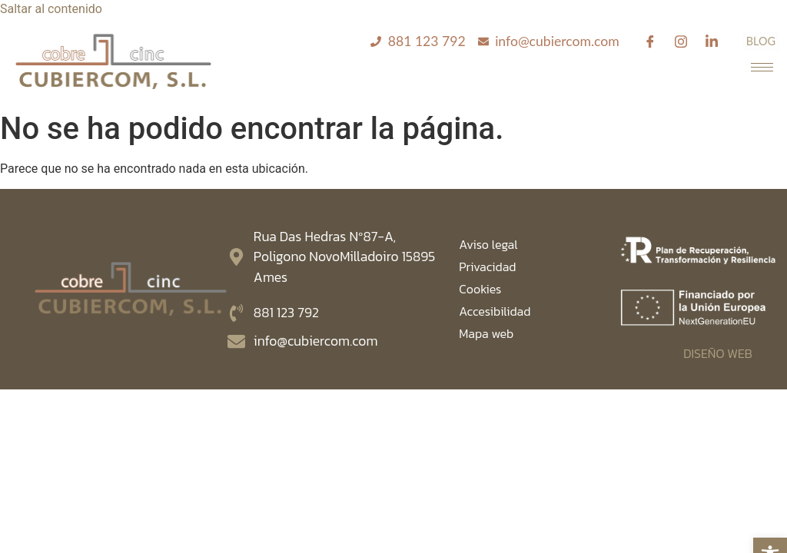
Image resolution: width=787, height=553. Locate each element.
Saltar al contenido (51, 9)
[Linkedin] (711, 41)
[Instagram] (680, 41)
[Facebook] (650, 41)
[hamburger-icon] (762, 67)
